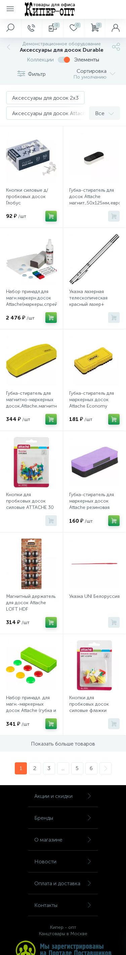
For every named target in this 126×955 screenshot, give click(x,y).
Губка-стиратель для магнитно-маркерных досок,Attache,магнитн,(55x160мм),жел (31, 402)
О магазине (63, 840)
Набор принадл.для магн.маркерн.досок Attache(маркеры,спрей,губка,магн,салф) (31, 298)
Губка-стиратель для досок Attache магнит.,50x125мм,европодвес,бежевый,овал (94, 196)
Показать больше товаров (63, 744)
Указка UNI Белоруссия (94, 596)
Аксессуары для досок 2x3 (45, 98)
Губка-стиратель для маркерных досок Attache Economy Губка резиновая (91, 402)
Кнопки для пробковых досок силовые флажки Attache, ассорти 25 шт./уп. (91, 710)
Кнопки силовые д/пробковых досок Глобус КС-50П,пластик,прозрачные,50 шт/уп (31, 203)
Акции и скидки (63, 796)
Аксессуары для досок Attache (50, 113)
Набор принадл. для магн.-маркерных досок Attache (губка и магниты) (31, 707)
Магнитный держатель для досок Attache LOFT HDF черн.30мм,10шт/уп (30, 605)
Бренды (63, 818)
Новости (63, 861)
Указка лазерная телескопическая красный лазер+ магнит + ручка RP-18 (92, 301)
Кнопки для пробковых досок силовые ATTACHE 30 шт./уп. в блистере (30, 504)
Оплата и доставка (63, 883)
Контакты (63, 905)
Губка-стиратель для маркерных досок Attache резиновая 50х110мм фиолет (91, 504)
